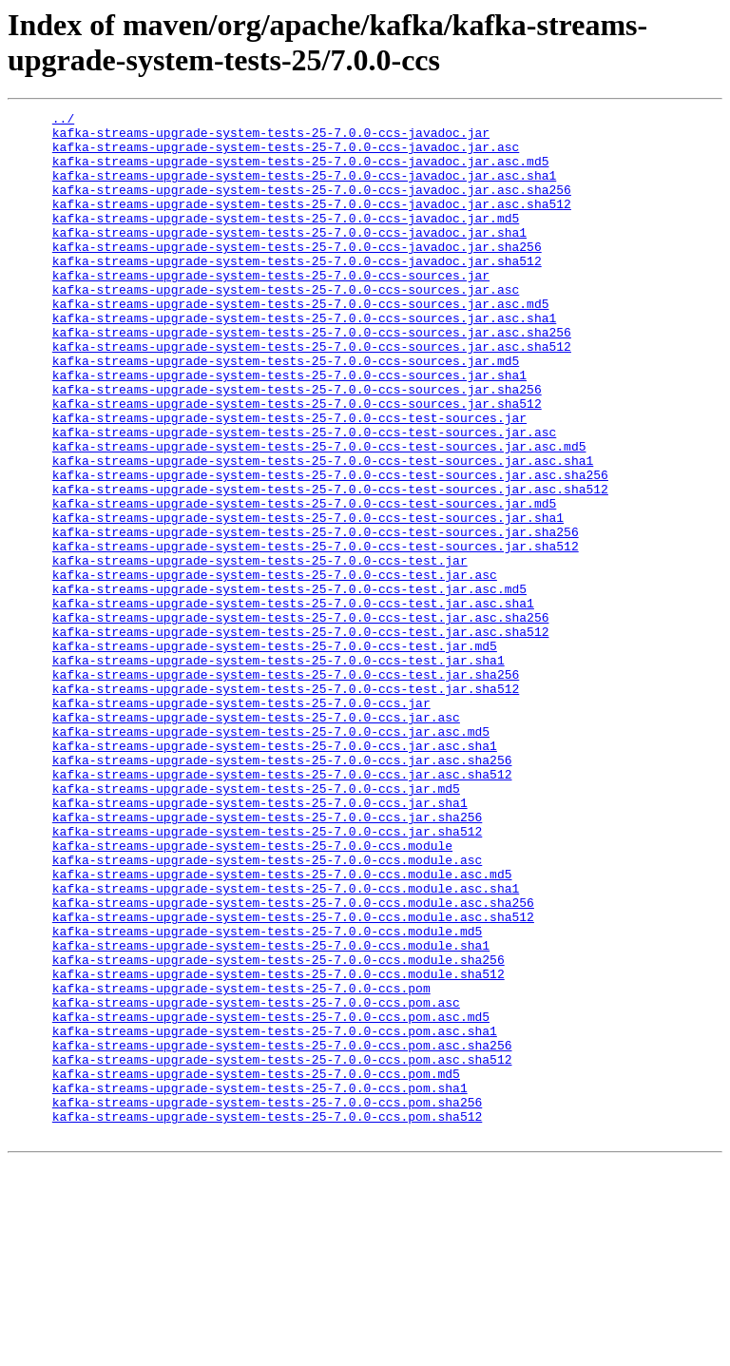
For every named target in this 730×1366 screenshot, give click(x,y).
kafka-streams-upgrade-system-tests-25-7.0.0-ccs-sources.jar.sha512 (297, 462)
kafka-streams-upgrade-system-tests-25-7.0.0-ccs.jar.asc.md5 (271, 856)
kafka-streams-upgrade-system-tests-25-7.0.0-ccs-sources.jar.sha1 (289, 428)
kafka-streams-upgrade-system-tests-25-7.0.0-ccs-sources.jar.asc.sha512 (311, 394)
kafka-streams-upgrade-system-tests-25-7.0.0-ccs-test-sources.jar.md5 (304, 582)
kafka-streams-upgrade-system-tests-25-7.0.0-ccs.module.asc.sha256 (293, 1061)
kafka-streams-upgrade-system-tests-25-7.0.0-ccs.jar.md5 (256, 924)
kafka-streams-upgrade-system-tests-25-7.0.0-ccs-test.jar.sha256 (285, 788)
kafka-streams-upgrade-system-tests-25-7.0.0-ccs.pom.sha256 (267, 1301)
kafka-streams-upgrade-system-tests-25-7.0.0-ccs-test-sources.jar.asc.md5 (319, 514)
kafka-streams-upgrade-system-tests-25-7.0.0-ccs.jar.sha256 (267, 959)
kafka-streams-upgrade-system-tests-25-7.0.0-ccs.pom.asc (256, 1181)
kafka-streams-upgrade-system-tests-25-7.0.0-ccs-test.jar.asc (274, 668)
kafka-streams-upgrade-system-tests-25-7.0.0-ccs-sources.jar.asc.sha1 (304, 360)
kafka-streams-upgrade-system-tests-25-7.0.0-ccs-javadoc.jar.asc (285, 155)
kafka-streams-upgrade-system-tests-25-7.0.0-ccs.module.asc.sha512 (293, 1078)
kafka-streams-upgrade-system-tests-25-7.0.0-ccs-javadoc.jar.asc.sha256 (311, 206)
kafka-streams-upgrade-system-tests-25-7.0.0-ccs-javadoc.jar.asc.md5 (300, 172)
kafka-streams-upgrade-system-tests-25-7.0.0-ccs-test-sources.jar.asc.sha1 (322, 531)
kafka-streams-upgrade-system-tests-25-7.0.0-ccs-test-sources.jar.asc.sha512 (330, 565)
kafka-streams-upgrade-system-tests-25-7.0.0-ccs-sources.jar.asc (285, 326)
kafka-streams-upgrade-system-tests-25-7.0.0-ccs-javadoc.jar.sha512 (297, 291)
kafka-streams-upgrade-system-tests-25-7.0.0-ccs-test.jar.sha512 (285, 805)
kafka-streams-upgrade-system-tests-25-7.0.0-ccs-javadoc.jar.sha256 (297, 274)
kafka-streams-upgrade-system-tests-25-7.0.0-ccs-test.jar (260, 651)
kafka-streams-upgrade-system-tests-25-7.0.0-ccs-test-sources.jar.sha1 (308, 599)
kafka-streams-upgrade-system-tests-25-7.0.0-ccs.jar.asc (256, 839)
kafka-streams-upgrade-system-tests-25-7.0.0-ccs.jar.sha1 (260, 942)
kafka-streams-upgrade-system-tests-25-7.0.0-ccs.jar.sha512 (267, 976)
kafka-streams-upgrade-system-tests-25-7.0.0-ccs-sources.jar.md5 (285, 411)
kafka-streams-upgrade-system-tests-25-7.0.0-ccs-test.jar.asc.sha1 (293, 702)
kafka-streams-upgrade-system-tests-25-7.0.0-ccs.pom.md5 (256, 1267)
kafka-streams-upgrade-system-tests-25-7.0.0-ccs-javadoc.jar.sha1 (289, 257)
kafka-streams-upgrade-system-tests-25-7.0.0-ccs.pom (241, 1164)
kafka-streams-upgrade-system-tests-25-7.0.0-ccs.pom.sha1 (260, 1284)
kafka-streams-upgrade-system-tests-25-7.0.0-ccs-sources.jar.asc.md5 (300, 343)
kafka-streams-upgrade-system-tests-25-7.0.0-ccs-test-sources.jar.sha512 (315, 634)
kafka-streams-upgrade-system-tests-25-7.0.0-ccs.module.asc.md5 (282, 1027)
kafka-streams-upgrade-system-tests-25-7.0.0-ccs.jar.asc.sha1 (274, 873)
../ (63, 120)
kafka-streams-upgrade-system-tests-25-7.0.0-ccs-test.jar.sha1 (278, 770)
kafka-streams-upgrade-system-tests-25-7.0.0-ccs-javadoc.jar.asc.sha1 (304, 189)
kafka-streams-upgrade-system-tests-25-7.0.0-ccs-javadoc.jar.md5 (285, 240)
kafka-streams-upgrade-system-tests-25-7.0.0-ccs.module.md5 (267, 1096)
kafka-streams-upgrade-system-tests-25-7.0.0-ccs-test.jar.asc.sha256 (300, 719)
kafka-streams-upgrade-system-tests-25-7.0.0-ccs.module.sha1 (271, 1113)
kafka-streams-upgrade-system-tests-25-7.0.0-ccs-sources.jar (271, 308)
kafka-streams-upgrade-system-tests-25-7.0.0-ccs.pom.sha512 (267, 1318)
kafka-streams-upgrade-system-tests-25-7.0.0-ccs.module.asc (267, 1010)
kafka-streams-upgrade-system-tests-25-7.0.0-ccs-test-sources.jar (289, 480)
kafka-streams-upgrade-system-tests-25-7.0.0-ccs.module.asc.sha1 (285, 1044)
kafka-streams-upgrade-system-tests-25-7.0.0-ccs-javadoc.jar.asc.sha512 (311, 223)
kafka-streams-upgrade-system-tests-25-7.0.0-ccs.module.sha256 (278, 1130)
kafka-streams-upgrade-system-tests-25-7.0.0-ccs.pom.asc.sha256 (282, 1232)
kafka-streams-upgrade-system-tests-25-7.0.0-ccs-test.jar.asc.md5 (289, 685)
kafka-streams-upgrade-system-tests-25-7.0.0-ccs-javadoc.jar (271, 137)
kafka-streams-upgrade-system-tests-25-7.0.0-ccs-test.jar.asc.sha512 (300, 736)
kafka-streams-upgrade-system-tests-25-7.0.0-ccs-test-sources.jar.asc (304, 497)
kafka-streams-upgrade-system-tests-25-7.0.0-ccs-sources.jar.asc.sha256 (311, 377)
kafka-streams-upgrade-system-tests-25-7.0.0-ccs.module (252, 993)
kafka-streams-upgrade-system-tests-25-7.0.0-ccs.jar (241, 822)
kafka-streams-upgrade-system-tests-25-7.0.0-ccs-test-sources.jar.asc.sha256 (330, 548)
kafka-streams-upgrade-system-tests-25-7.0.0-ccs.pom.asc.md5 (271, 1198)
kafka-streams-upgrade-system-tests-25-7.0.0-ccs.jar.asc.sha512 (282, 907)
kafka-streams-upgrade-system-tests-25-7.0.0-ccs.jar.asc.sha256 (282, 890)
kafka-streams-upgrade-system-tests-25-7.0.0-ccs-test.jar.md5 (274, 753)
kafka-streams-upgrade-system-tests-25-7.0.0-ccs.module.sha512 (278, 1147)
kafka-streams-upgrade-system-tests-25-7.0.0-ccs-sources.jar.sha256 (297, 445)
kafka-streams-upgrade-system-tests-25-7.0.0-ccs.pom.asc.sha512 (282, 1250)
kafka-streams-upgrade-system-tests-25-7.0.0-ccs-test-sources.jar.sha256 (315, 616)
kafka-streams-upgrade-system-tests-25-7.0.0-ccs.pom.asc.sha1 (274, 1215)
